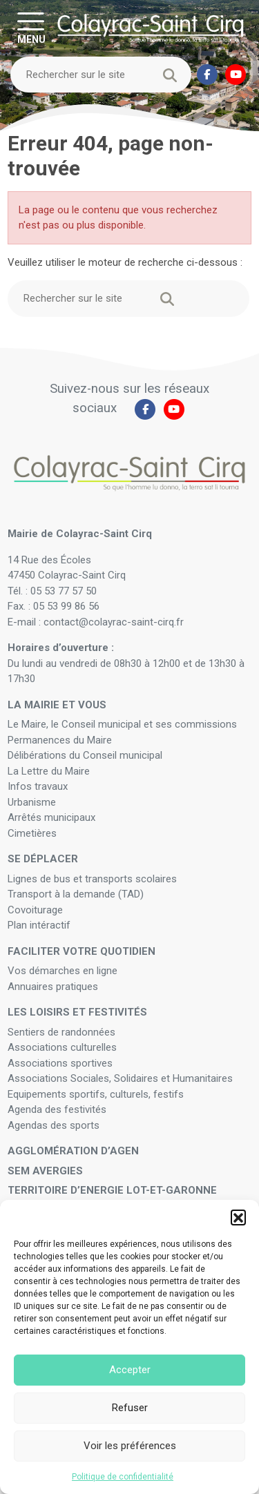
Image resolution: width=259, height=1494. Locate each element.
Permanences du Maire (60, 740)
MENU (31, 38)
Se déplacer (43, 859)
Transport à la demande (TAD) (76, 894)
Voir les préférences (130, 1445)
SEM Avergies (45, 1171)
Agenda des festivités (57, 1109)
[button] (238, 1217)
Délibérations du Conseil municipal (85, 755)
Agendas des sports (53, 1125)
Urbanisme (32, 802)
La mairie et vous (57, 705)
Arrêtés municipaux (51, 817)
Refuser (130, 1407)
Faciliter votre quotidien (81, 951)
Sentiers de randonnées (63, 1032)
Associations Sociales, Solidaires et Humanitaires (120, 1078)
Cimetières (32, 833)
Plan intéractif (39, 925)
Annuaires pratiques (53, 986)
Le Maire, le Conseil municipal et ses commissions (122, 724)
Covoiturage (37, 910)
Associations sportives (60, 1063)
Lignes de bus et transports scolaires (92, 879)
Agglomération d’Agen (73, 1151)
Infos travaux (38, 786)
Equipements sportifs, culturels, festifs (97, 1094)
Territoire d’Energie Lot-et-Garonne (112, 1190)
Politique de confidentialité (122, 1477)
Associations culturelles (62, 1047)
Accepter (130, 1370)
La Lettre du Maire (49, 771)
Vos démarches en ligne (64, 970)
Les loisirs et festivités (77, 1012)
